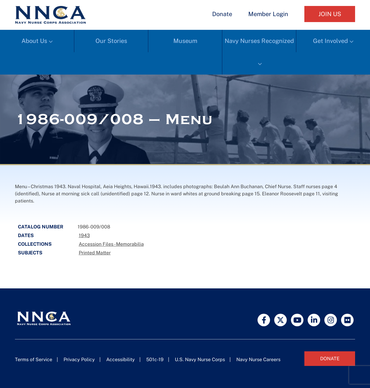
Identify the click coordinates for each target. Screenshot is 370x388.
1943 (84, 235)
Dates (26, 235)
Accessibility (120, 359)
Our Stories (111, 40)
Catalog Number (40, 227)
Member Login (268, 14)
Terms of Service (33, 359)
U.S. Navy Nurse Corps (200, 359)
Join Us (329, 14)
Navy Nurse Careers (258, 359)
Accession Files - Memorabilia (111, 244)
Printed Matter (95, 253)
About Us (34, 40)
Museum (185, 40)
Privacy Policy (79, 359)
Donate (222, 14)
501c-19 (155, 359)
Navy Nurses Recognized (259, 40)
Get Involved (330, 40)
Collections (35, 244)
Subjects (30, 253)
